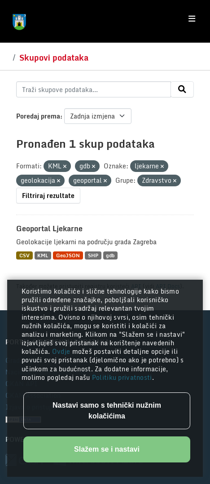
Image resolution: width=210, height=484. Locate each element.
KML (42, 255)
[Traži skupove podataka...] (93, 89)
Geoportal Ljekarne (49, 228)
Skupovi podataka (53, 57)
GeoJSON (68, 255)
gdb (110, 255)
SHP (93, 255)
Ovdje (62, 351)
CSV (24, 255)
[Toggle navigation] (192, 19)
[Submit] (182, 89)
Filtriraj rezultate (48, 195)
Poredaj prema (38, 116)
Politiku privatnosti (122, 377)
